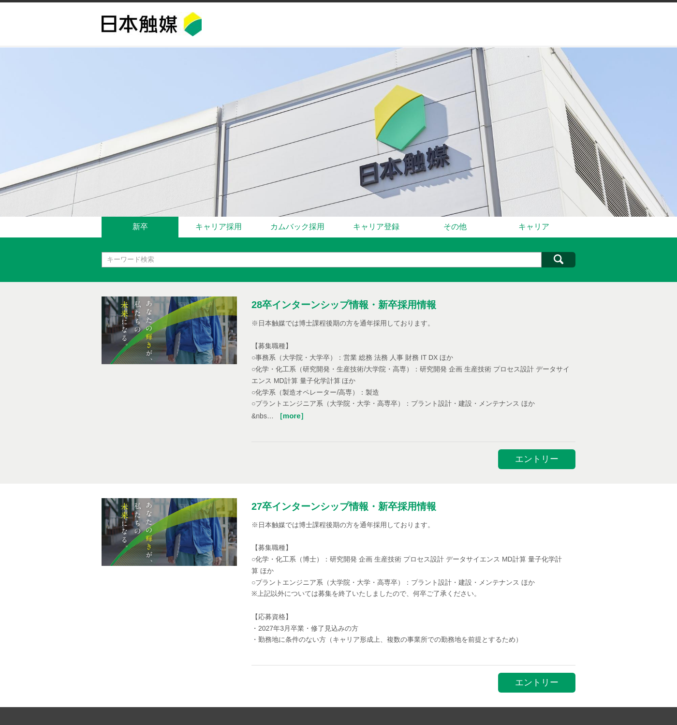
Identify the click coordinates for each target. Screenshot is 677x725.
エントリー (537, 457)
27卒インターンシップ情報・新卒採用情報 (343, 504)
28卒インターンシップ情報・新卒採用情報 (343, 303)
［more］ (292, 414)
